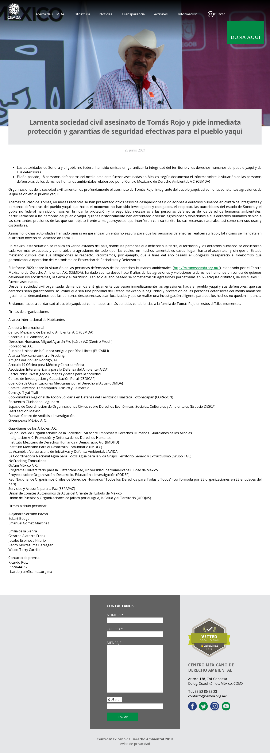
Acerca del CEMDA (50, 14)
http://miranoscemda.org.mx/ (197, 267)
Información (187, 14)
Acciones (161, 14)
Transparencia (133, 14)
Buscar (219, 14)
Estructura (81, 14)
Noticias (105, 14)
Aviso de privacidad (135, 743)
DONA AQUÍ (246, 37)
